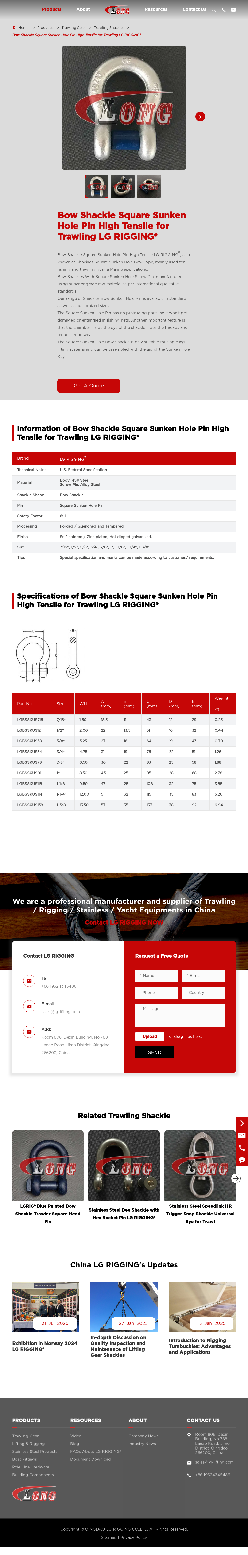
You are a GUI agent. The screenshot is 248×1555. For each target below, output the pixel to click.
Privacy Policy (133, 1537)
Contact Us (194, 10)
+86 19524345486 (58, 986)
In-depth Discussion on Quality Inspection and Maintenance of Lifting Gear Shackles (118, 1346)
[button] (200, 116)
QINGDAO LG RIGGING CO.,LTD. (116, 1529)
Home (23, 28)
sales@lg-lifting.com (60, 1012)
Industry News (142, 1448)
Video (75, 1440)
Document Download (90, 1463)
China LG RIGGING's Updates (124, 1265)
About (83, 10)
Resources (156, 10)
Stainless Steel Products (34, 1455)
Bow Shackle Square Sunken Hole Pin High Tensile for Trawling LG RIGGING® (76, 35)
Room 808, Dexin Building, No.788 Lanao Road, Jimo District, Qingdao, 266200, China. (75, 1045)
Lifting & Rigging (28, 1448)
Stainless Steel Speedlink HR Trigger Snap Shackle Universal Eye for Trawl (200, 1214)
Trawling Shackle (108, 28)
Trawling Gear (73, 28)
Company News (143, 1440)
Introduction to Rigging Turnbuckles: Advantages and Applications (200, 1346)
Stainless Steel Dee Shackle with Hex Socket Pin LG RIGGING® (124, 1214)
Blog (74, 1448)
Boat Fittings (24, 1463)
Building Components (33, 1479)
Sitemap (109, 1537)
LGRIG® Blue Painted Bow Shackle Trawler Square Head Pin (47, 1214)
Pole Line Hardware (30, 1471)
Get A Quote (89, 385)
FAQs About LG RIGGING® (95, 1455)
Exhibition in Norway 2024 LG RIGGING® (44, 1346)
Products (51, 10)
